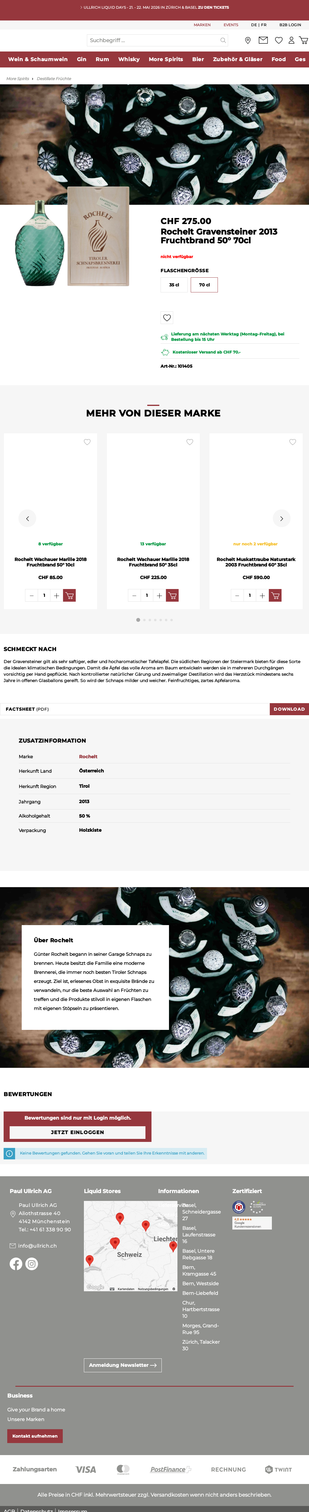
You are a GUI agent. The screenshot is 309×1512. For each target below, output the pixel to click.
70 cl (204, 297)
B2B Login (290, 25)
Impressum (72, 1506)
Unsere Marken (25, 1414)
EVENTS (231, 25)
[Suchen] (223, 46)
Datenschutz (36, 1506)
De (254, 24)
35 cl (174, 297)
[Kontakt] (259, 46)
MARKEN (202, 25)
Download (289, 703)
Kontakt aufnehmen (35, 1430)
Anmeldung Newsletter (123, 1359)
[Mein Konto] (289, 46)
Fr (263, 24)
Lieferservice (173, 1199)
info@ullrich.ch (37, 1240)
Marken (167, 1219)
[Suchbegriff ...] (153, 46)
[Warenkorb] (302, 46)
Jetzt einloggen (77, 1127)
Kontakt (168, 1209)
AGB (9, 1506)
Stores (166, 1228)
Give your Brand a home (36, 1404)
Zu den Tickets (213, 7)
